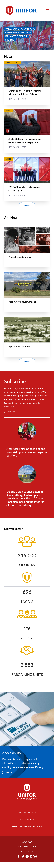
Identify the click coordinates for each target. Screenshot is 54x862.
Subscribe (11, 412)
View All (27, 205)
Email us (8, 773)
